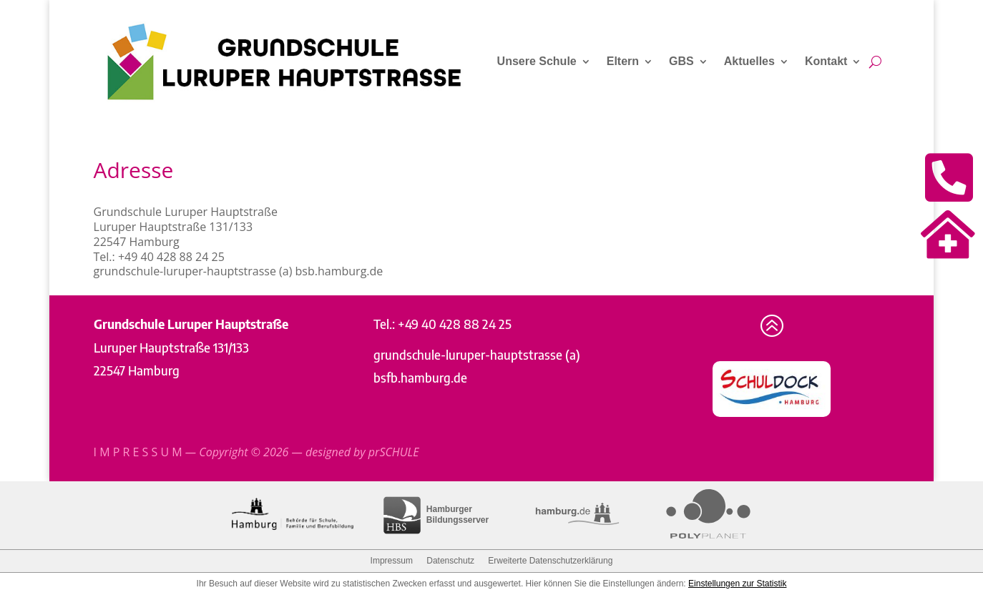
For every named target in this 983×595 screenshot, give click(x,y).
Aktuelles (749, 61)
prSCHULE (393, 452)
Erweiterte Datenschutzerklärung (550, 561)
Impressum (392, 561)
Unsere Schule (537, 61)
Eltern (623, 61)
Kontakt (826, 61)
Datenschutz (450, 561)
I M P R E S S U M (138, 452)
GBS (681, 61)
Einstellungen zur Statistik (737, 584)
